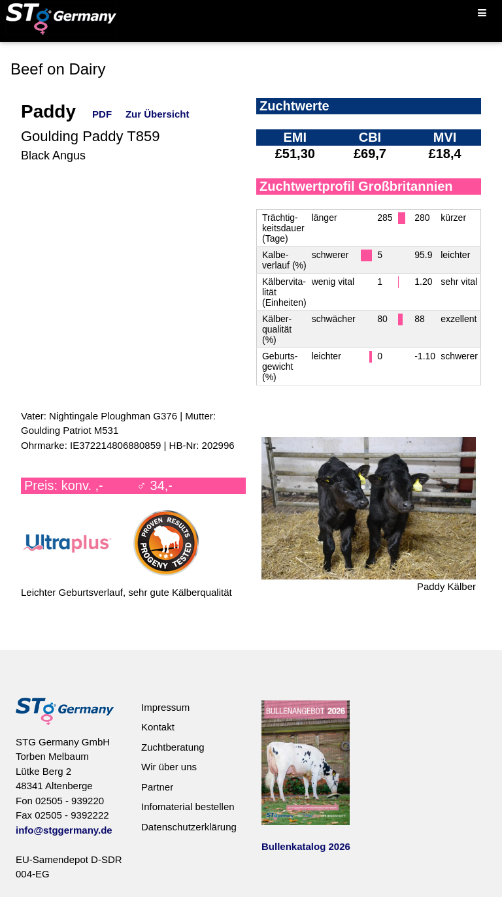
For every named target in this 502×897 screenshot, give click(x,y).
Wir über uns (169, 766)
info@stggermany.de (64, 830)
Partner (157, 786)
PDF (102, 114)
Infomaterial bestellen (188, 806)
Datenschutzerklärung (189, 826)
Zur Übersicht (158, 114)
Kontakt (158, 726)
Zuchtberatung (173, 747)
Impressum (165, 707)
